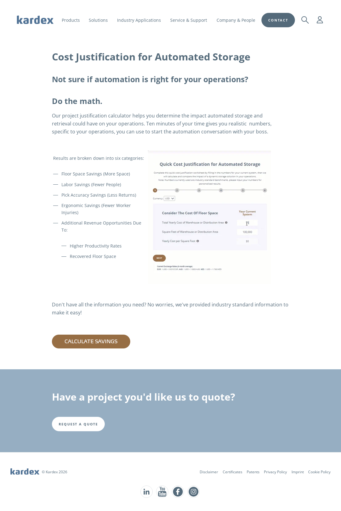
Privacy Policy (275, 472)
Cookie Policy (319, 472)
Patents (253, 472)
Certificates (232, 472)
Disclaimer (209, 472)
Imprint (298, 472)
